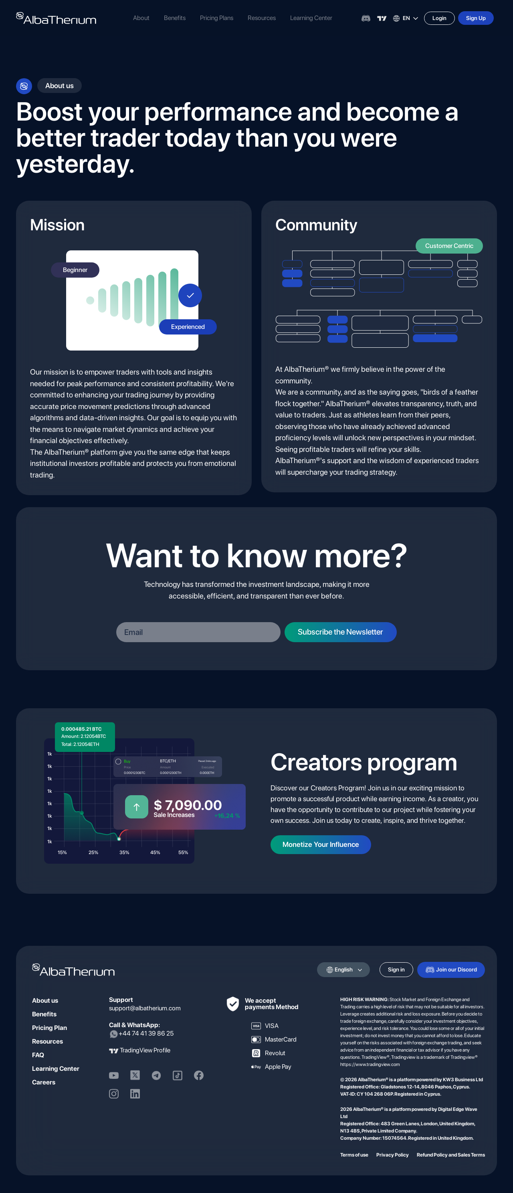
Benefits (175, 18)
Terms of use (354, 1154)
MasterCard (274, 1039)
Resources (262, 18)
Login (439, 18)
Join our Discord (451, 969)
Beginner (75, 270)
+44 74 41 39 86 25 (141, 1034)
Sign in (396, 969)
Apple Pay (271, 1066)
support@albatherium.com (145, 1008)
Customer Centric (449, 246)
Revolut (268, 1053)
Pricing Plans (216, 18)
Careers (43, 1082)
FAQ (38, 1054)
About (141, 18)
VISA (265, 1025)
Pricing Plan (49, 1027)
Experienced (188, 326)
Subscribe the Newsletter (344, 632)
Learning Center (311, 18)
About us (45, 1000)
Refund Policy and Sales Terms (450, 1154)
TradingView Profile (145, 1050)
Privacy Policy (392, 1154)
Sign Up (476, 18)
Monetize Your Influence (321, 844)
